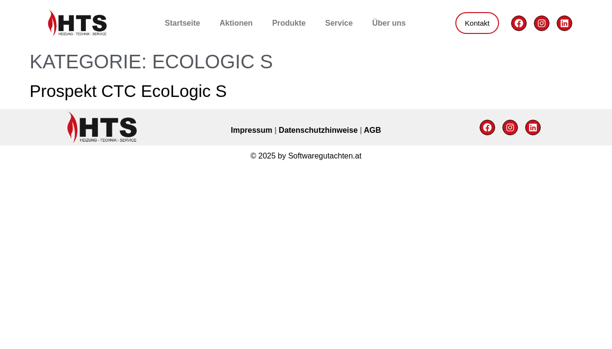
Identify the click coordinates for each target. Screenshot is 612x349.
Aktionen (236, 23)
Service (339, 23)
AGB (372, 130)
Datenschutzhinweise (319, 130)
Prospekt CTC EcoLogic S (128, 90)
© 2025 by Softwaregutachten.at (306, 156)
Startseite (182, 23)
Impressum (252, 130)
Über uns (388, 23)
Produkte (289, 23)
